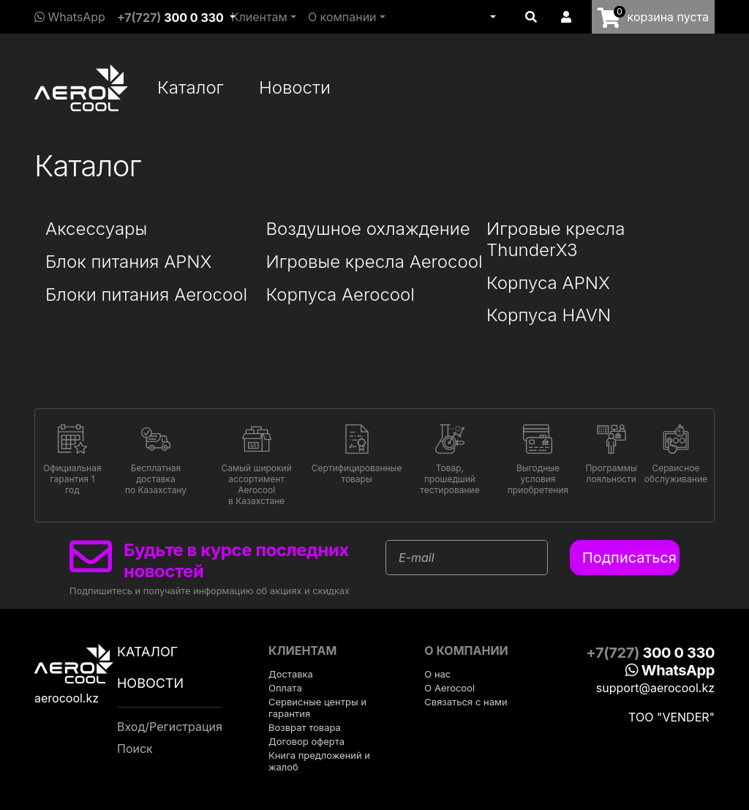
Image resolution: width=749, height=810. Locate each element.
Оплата (285, 688)
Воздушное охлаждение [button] (368, 229)
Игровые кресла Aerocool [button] (374, 262)
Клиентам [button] (259, 17)
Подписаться (629, 557)
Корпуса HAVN (548, 315)
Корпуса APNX (548, 283)
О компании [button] (342, 17)
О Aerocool (449, 688)
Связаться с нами (465, 702)
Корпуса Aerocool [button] (340, 295)
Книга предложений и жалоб (319, 761)
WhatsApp (69, 17)
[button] (491, 16)
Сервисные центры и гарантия (317, 707)
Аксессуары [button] (96, 229)
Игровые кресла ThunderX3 (555, 239)
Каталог (190, 87)
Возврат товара (304, 727)
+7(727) (170, 17)
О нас (437, 674)
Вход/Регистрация (169, 726)
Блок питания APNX (128, 262)
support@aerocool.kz (655, 687)
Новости (295, 87)
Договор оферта (306, 741)
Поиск (135, 748)
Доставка (290, 674)
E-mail (416, 557)
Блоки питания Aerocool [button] (146, 295)
